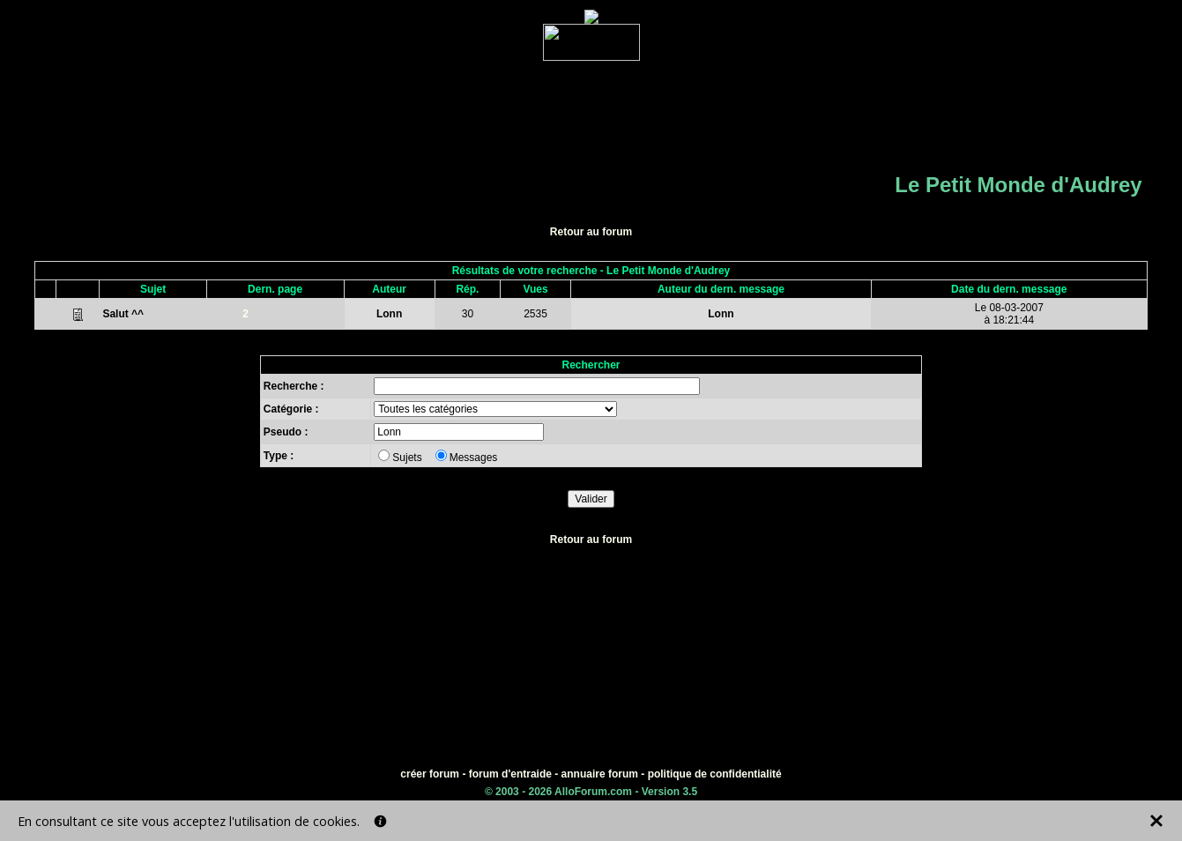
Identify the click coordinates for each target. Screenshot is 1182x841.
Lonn (389, 314)
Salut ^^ (123, 314)
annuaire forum (599, 774)
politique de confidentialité (715, 774)
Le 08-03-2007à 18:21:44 (1009, 313)
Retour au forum (591, 232)
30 (467, 314)
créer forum (429, 774)
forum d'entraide (510, 774)
